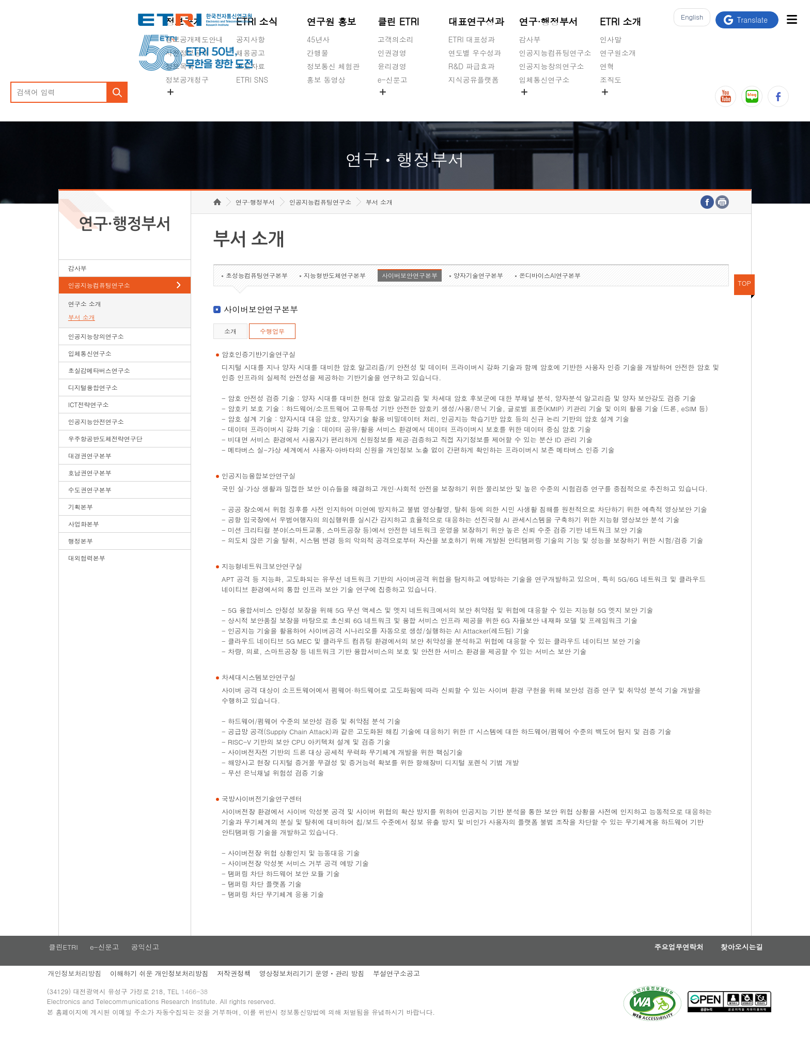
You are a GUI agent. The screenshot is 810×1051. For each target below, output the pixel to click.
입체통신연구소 (544, 79)
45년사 (318, 39)
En (689, 20)
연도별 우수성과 (475, 53)
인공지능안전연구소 (96, 437)
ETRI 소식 (257, 21)
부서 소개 (81, 333)
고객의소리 (396, 39)
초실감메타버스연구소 (555, 104)
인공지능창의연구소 (551, 66)
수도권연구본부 (90, 505)
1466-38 (210, 1011)
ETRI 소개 (621, 21)
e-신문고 (393, 79)
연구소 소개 (84, 319)
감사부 (530, 39)
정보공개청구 (187, 79)
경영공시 (179, 104)
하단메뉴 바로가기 (0, 0)
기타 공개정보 (623, 104)
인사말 (610, 39)
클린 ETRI (398, 21)
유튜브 (725, 96)
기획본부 (80, 522)
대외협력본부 (86, 573)
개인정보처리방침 (86, 991)
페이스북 (778, 96)
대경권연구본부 (90, 471)
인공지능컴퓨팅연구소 (555, 53)
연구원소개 (618, 53)
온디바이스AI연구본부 (550, 291)
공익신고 (392, 104)
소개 (230, 347)
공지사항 (250, 39)
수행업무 (272, 347)
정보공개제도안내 (194, 39)
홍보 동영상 (326, 79)
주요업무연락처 (650, 964)
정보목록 (179, 66)
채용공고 (250, 53)
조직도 (610, 79)
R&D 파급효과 (471, 66)
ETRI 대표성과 (471, 39)
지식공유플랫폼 (473, 79)
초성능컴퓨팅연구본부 (257, 291)
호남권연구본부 (90, 488)
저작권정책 (249, 991)
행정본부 (80, 556)
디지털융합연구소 (93, 403)
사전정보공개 (187, 53)
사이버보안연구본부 (410, 291)
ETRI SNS (252, 79)
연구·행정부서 (548, 21)
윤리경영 (392, 66)
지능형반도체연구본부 (335, 291)
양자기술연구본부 (478, 291)
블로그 (751, 96)
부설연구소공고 (414, 991)
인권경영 (392, 53)
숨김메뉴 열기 (170, 92)
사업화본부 (83, 539)
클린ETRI (74, 964)
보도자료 (250, 66)
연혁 (607, 66)
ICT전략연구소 (88, 420)
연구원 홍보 (331, 21)
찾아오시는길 (718, 964)
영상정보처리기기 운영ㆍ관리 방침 (328, 991)
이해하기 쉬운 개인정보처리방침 (172, 991)
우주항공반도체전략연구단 (105, 454)
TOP (744, 299)
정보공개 (183, 21)
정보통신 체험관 (333, 66)
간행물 (318, 53)
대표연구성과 (476, 21)
